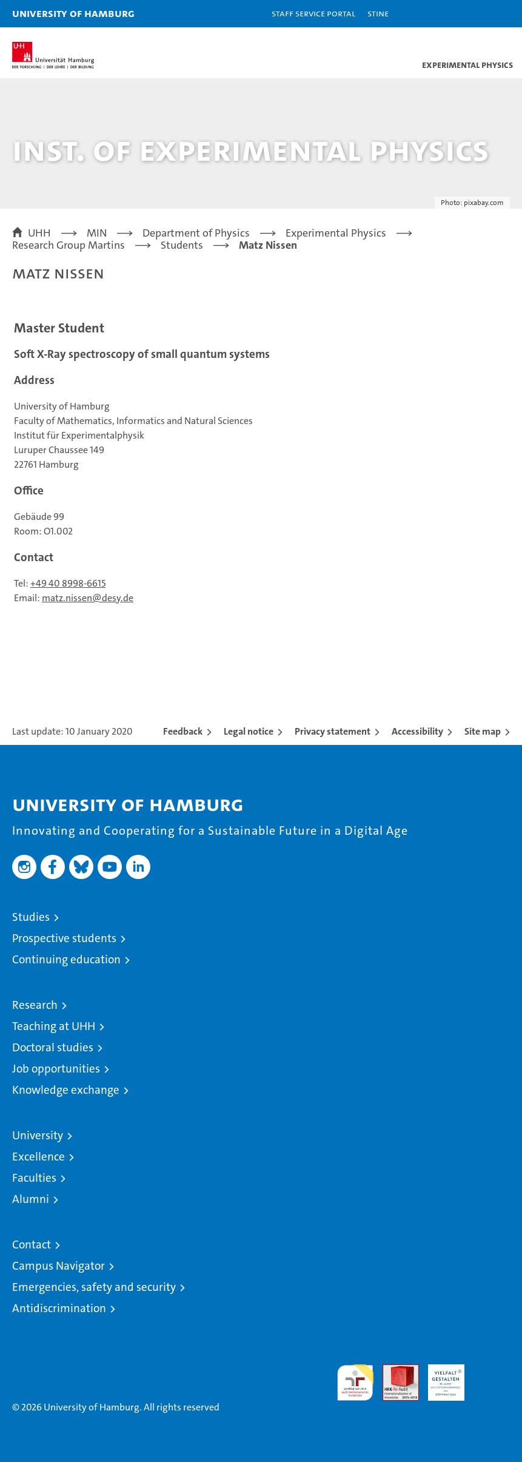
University (37, 1135)
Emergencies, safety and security (94, 1287)
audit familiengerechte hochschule (355, 1382)
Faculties (34, 1177)
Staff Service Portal (313, 13)
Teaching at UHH (53, 1026)
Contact (31, 1244)
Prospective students (64, 938)
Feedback (182, 731)
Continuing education (66, 959)
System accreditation (491, 1377)
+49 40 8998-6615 (67, 583)
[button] (475, 13)
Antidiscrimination (59, 1308)
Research (35, 1004)
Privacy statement (332, 731)
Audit (394, 1370)
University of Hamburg (73, 13)
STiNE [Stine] (378, 13)
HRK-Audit (439, 1377)
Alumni (30, 1199)
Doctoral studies (52, 1047)
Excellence (38, 1156)
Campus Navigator (58, 1265)
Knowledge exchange (65, 1089)
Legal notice (248, 731)
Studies (31, 917)
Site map (482, 731)
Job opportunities (56, 1068)
